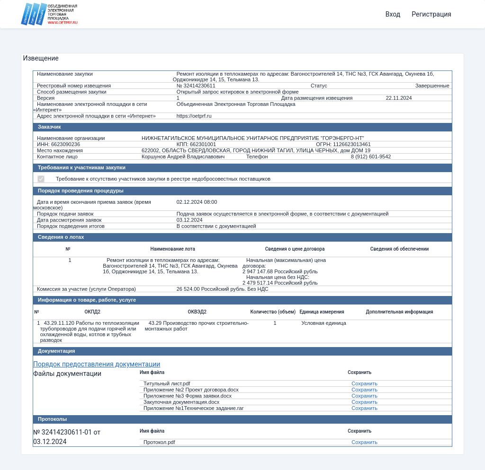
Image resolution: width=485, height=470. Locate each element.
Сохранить (364, 383)
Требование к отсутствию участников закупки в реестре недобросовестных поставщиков (163, 179)
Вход (393, 14)
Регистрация (431, 14)
